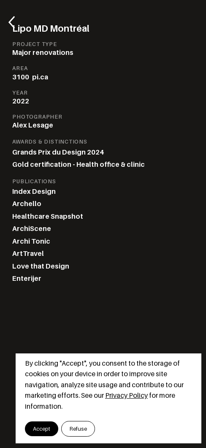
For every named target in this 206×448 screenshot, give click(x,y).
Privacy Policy (126, 395)
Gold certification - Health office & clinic (78, 164)
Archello (26, 204)
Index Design (34, 191)
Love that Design (40, 266)
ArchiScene (31, 229)
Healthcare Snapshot (47, 216)
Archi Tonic (31, 241)
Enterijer (26, 278)
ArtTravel (28, 254)
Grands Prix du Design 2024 (58, 152)
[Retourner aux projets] (15, 22)
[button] (41, 428)
